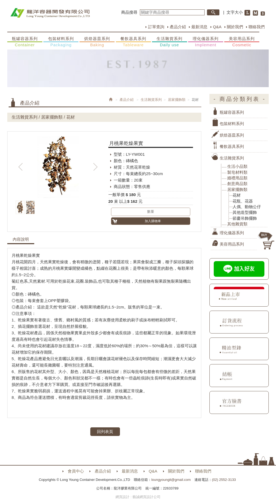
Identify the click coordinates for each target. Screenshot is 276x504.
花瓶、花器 (243, 201)
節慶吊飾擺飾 (245, 218)
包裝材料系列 (60, 42)
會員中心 (76, 471)
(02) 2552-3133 (224, 480)
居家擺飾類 (176, 100)
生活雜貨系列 (169, 42)
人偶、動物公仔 (247, 206)
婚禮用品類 (237, 178)
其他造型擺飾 (245, 212)
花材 (237, 195)
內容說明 (21, 239)
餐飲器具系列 (133, 42)
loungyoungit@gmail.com (171, 480)
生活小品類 (237, 166)
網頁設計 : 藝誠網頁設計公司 (138, 497)
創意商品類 (237, 183)
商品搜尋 (129, 12)
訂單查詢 (156, 26)
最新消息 (199, 26)
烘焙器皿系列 (97, 42)
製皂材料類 (237, 172)
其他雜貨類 (237, 224)
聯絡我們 (257, 26)
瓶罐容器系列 (24, 42)
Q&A (217, 26)
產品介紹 (178, 26)
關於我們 (235, 26)
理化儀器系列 (205, 42)
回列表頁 (105, 431)
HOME (50, 13)
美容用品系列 (241, 42)
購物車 (266, 240)
